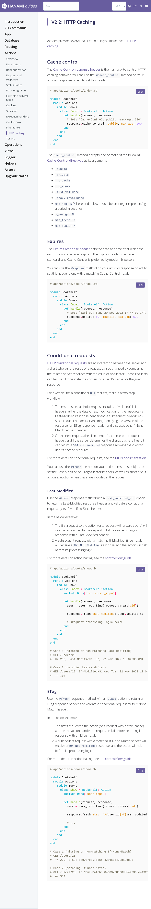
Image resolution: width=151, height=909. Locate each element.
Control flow (13, 122)
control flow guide (118, 559)
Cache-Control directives (65, 163)
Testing (10, 139)
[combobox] (61, 6)
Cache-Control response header (76, 69)
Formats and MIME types (17, 98)
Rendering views (16, 70)
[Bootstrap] (19, 6)
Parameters (13, 64)
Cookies (11, 105)
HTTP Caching (16, 133)
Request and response (14, 77)
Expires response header (71, 248)
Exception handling (17, 117)
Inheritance (13, 128)
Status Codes (14, 85)
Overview (12, 59)
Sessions (11, 111)
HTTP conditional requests (67, 365)
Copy (140, 91)
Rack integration (16, 91)
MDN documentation (130, 460)
